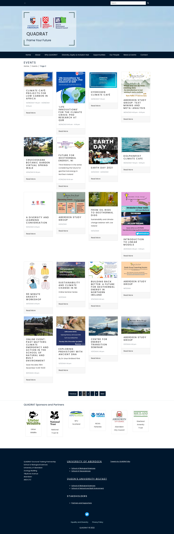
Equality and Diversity (79, 522)
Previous (73, 393)
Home (28, 55)
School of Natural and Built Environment (87, 488)
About (37, 55)
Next (102, 393)
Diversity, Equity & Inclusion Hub (75, 55)
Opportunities (99, 55)
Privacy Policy (97, 522)
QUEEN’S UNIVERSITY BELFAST (87, 478)
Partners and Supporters (81, 503)
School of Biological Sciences (83, 468)
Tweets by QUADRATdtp (120, 461)
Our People (114, 55)
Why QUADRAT (51, 55)
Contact (144, 55)
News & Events (130, 55)
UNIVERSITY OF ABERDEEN (84, 461)
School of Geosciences (81, 471)
